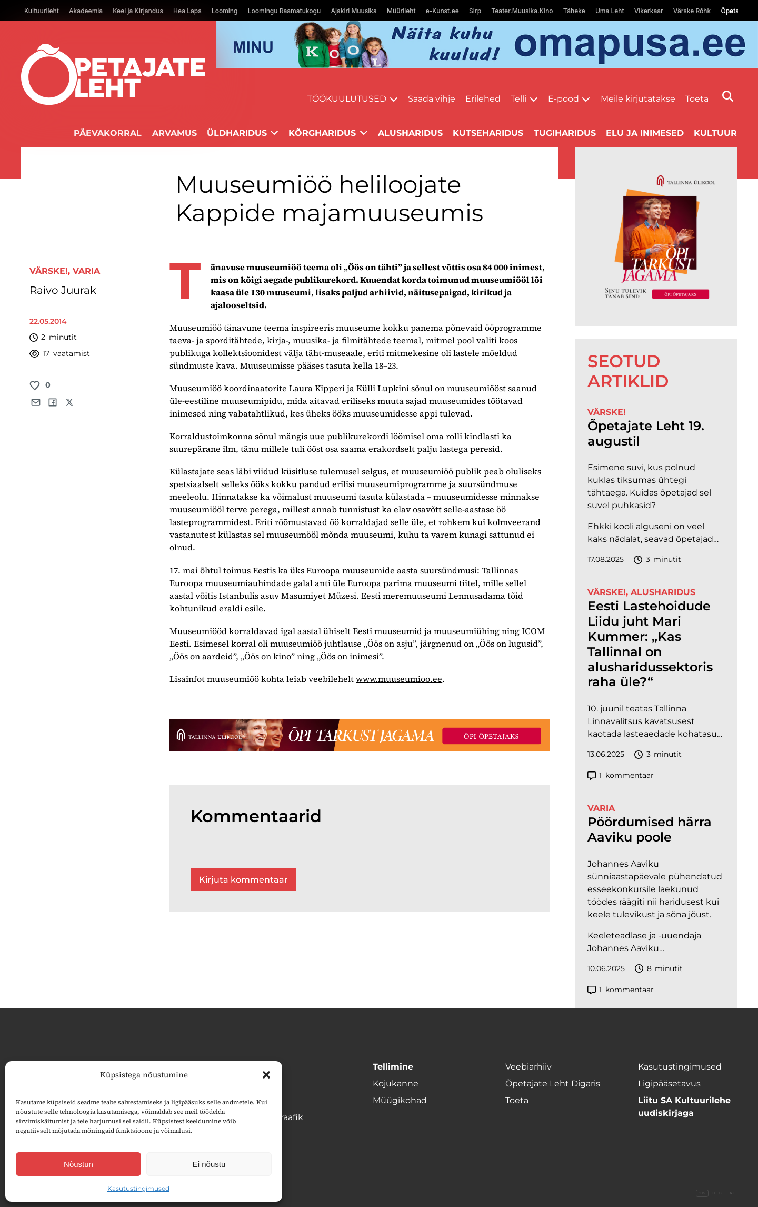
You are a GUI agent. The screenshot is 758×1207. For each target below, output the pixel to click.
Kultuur (715, 133)
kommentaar (620, 775)
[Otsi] (728, 96)
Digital (716, 1193)
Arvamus (174, 133)
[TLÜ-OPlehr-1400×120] (359, 735)
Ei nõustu (209, 1164)
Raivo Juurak (62, 290)
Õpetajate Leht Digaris (552, 1084)
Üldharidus (237, 133)
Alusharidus (410, 133)
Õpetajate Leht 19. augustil (645, 434)
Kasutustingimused (138, 1188)
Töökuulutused (346, 99)
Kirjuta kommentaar (243, 880)
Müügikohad (400, 1100)
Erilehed (483, 99)
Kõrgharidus (322, 133)
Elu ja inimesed (645, 133)
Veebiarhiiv (528, 1067)
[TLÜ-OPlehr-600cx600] (655, 236)
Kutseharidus (488, 133)
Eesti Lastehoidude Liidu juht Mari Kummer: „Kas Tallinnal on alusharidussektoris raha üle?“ (650, 644)
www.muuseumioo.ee (399, 679)
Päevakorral (108, 133)
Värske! (48, 271)
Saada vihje (431, 99)
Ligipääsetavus (669, 1084)
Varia (86, 271)
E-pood (563, 99)
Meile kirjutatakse (638, 99)
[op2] (487, 44)
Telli (518, 99)
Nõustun (78, 1164)
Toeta (697, 99)
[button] (266, 1075)
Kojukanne (395, 1084)
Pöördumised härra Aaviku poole (649, 830)
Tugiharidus (565, 133)
